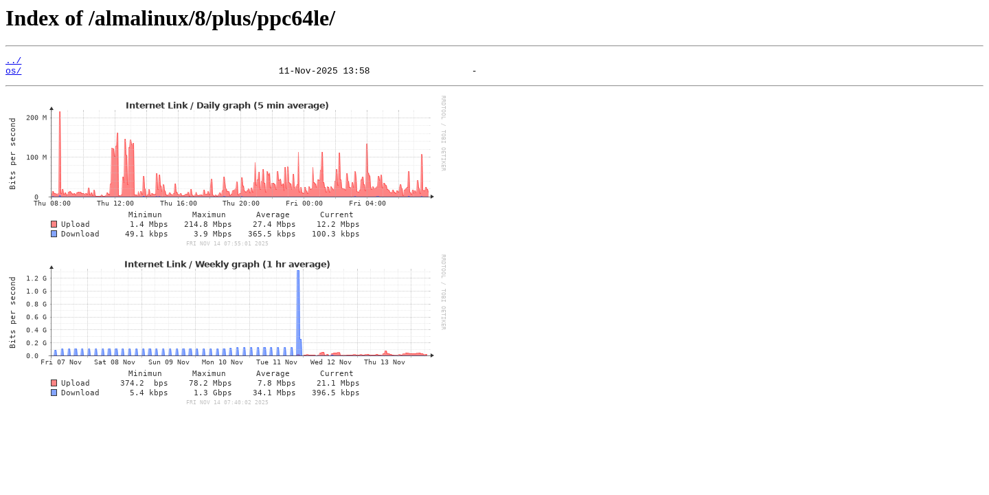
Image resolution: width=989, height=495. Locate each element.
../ (13, 62)
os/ (13, 74)
